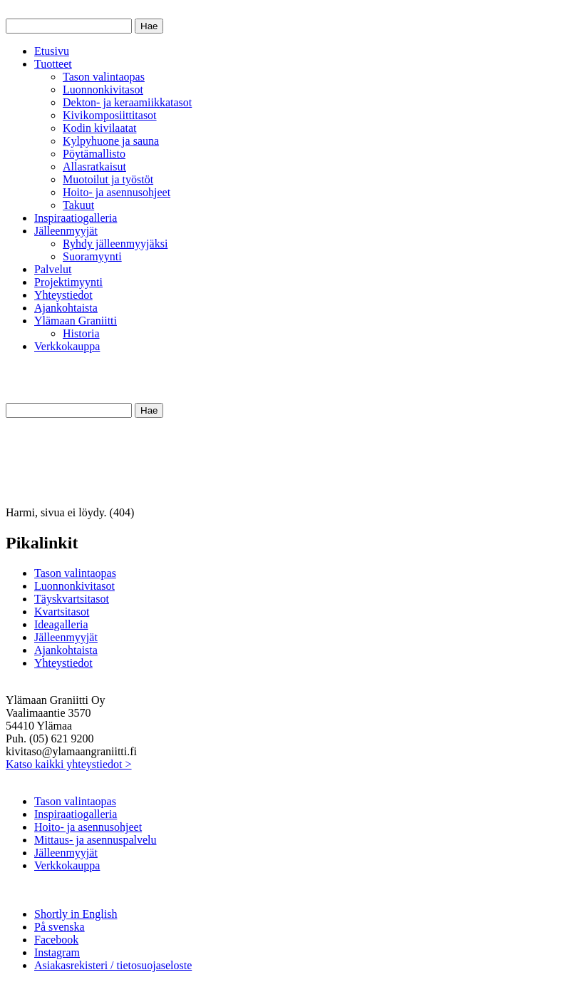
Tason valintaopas (104, 77)
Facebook (56, 940)
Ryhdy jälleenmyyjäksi (115, 243)
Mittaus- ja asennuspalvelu (95, 840)
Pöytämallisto (94, 154)
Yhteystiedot (63, 295)
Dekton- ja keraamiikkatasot (127, 102)
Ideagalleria (61, 624)
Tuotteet (53, 64)
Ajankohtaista (66, 308)
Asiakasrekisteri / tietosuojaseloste (113, 965)
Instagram (57, 952)
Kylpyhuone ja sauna (111, 141)
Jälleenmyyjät (66, 231)
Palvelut (52, 269)
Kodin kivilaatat (100, 128)
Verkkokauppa (67, 346)
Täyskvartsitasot (71, 599)
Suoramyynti (92, 256)
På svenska (59, 927)
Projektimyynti (68, 282)
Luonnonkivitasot (103, 89)
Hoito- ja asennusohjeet (116, 192)
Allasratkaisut (94, 166)
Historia (81, 333)
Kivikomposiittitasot (110, 115)
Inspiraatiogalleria (75, 218)
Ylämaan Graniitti (75, 321)
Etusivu (51, 51)
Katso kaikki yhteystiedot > (69, 764)
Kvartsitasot (61, 611)
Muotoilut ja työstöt (108, 179)
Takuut (78, 205)
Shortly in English (75, 914)
